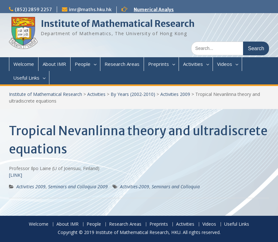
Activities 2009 (175, 94)
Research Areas (122, 64)
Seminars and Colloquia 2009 (78, 186)
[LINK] (15, 175)
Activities (193, 64)
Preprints (158, 64)
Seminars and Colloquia (176, 186)
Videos (224, 64)
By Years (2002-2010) (133, 94)
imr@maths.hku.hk (90, 9)
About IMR (54, 64)
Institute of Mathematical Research (118, 23)
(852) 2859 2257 (33, 9)
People (82, 64)
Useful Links (26, 77)
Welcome (23, 64)
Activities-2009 (134, 186)
